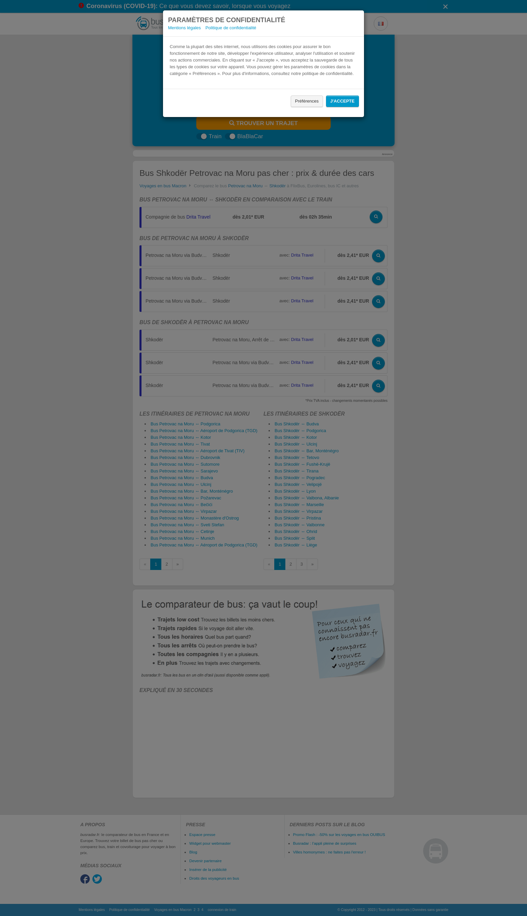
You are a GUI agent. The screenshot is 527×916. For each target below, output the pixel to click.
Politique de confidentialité (230, 27)
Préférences (307, 101)
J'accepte (342, 101)
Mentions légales (184, 27)
